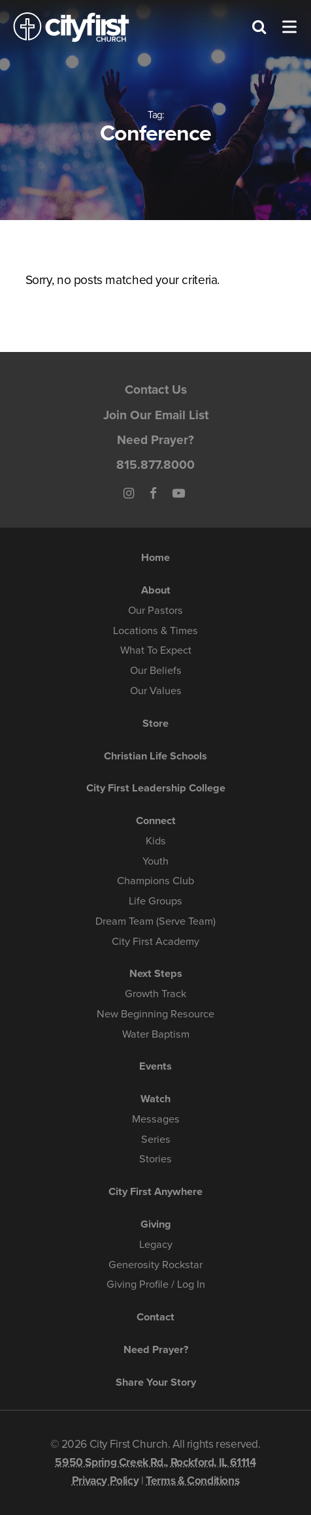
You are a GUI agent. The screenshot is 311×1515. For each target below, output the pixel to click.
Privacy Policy (105, 1481)
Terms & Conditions (192, 1481)
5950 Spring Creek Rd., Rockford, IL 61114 (155, 1462)
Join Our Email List (155, 415)
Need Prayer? (155, 439)
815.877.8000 (155, 464)
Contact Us (156, 389)
